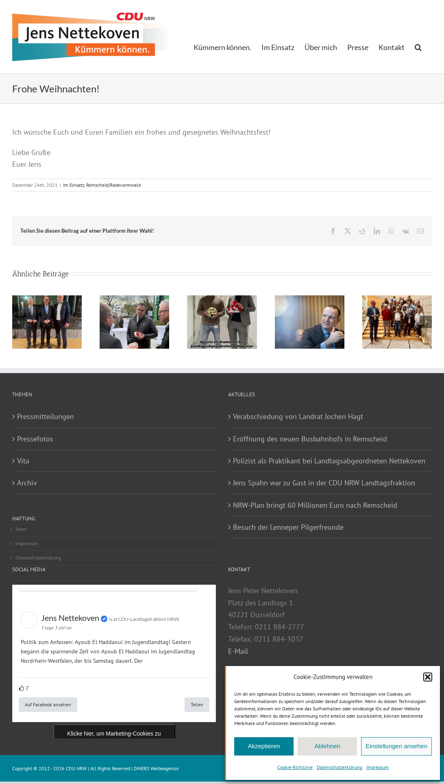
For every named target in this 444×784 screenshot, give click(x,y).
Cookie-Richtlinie (295, 767)
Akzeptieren (264, 746)
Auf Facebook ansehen (48, 704)
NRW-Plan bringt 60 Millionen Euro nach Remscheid (315, 505)
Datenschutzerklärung (339, 767)
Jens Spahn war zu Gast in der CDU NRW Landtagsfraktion (324, 482)
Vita (23, 460)
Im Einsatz (73, 185)
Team (20, 529)
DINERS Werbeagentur (156, 768)
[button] (428, 677)
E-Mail (238, 651)
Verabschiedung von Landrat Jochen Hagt (298, 416)
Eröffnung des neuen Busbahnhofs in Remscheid (310, 438)
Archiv (27, 482)
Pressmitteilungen (45, 416)
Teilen (197, 704)
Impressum (377, 767)
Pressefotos (35, 438)
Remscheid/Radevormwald (113, 185)
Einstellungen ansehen (396, 746)
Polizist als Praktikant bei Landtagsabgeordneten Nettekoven (329, 460)
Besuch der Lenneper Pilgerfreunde (288, 527)
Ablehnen (327, 746)
